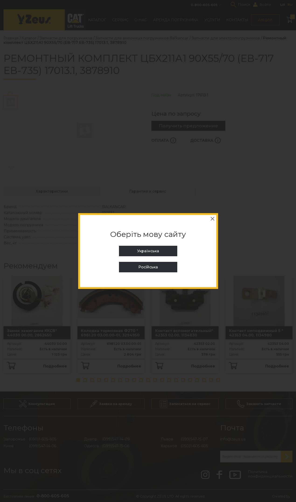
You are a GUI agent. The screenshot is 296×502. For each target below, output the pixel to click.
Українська (148, 251)
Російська (148, 267)
